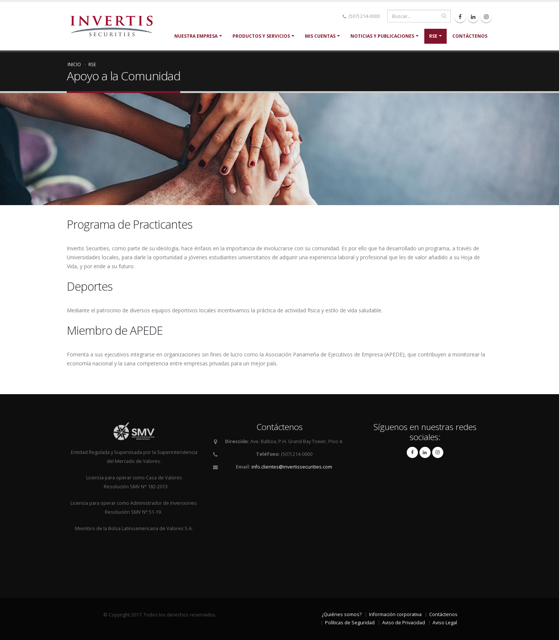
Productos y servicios (261, 36)
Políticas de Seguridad (350, 622)
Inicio (74, 64)
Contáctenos (469, 36)
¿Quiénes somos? (342, 614)
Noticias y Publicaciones (382, 36)
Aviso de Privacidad (403, 622)
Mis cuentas (320, 36)
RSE (433, 36)
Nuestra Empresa (196, 36)
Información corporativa (395, 614)
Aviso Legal (444, 622)
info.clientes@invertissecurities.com (292, 467)
